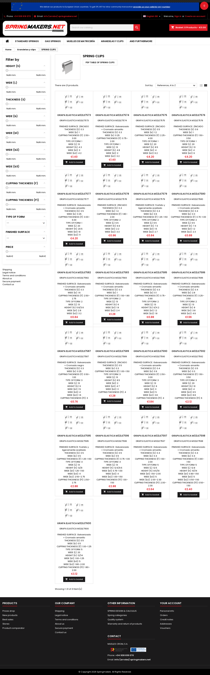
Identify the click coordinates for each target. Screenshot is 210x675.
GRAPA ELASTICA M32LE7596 (112, 435)
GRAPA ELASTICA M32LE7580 (188, 193)
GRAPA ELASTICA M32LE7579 (150, 193)
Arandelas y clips (112, 41)
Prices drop (8, 610)
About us (7, 278)
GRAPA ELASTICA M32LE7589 (112, 351)
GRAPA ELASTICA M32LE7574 (112, 115)
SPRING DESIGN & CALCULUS (122, 610)
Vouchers (165, 628)
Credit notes (166, 619)
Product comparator (13, 628)
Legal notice (9, 272)
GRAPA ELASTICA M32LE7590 (150, 351)
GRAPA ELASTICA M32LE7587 (74, 351)
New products (9, 615)
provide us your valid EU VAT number (151, 6)
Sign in (177, 16)
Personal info (167, 610)
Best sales (7, 619)
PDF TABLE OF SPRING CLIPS (100, 62)
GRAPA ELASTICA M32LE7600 (74, 523)
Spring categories (117, 615)
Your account (170, 603)
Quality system (115, 619)
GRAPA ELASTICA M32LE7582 (74, 272)
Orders (164, 615)
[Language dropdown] (152, 16)
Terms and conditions (14, 275)
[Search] (105, 27)
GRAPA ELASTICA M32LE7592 (188, 351)
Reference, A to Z (176, 86)
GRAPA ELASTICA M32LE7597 (150, 435)
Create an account (195, 16)
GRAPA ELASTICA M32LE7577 (74, 193)
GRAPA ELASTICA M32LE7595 (74, 435)
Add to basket (74, 162)
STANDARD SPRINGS (27, 41)
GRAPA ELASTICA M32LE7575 (150, 115)
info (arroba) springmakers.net (60, 16)
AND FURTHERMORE (141, 41)
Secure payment (11, 281)
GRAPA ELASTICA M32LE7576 (188, 115)
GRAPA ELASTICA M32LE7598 (188, 435)
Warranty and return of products (125, 623)
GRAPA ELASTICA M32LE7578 (112, 193)
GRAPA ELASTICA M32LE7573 (74, 115)
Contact (114, 636)
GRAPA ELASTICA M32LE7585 (150, 272)
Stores (5, 623)
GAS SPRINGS (53, 41)
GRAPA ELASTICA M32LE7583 (112, 272)
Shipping (7, 269)
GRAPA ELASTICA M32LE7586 (188, 272)
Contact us (8, 284)
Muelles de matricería (81, 41)
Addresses (166, 623)
